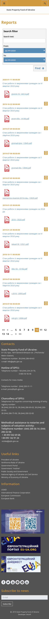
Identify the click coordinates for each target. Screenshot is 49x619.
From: (6, 46)
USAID (4, 489)
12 (45, 329)
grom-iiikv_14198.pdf (20, 118)
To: (5, 55)
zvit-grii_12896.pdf (19, 318)
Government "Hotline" (10, 468)
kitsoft (28, 614)
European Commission (11, 495)
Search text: (9, 36)
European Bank (7, 498)
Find (40, 68)
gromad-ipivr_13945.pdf (21, 143)
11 (41, 329)
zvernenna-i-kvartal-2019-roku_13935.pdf (20, 198)
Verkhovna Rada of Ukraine (13, 462)
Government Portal (9, 465)
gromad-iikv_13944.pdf (21, 168)
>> (20, 334)
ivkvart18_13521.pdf (20, 244)
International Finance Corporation (15, 492)
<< (3, 329)
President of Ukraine (10, 459)
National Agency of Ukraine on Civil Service (19, 474)
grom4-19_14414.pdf (20, 94)
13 (3, 334)
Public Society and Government (14, 471)
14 (7, 334)
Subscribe (7, 604)
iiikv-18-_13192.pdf (19, 269)
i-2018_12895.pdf (18, 293)
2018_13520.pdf (18, 219)
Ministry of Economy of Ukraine (14, 477)
